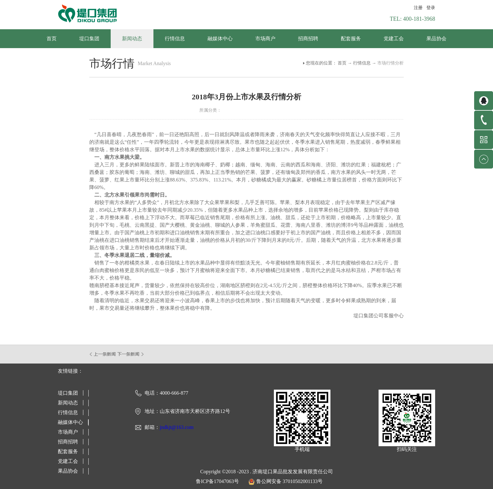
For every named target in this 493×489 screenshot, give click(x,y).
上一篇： (103, 354)
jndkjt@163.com (177, 427)
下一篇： (130, 354)
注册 (418, 7)
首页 (52, 38)
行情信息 (362, 63)
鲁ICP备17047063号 (217, 481)
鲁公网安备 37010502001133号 (289, 481)
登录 (430, 7)
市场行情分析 (390, 63)
